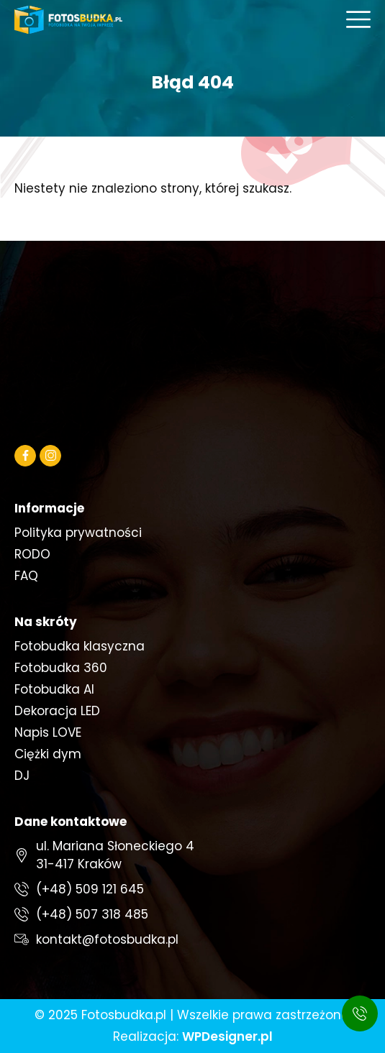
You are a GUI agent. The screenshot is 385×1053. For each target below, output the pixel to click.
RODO (32, 554)
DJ (22, 775)
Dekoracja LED (57, 710)
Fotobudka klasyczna (79, 646)
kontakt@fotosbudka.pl (107, 939)
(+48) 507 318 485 (92, 914)
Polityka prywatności (78, 532)
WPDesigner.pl (227, 1036)
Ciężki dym (47, 754)
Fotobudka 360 (60, 667)
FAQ (26, 575)
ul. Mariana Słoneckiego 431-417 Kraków (115, 855)
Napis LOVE (47, 732)
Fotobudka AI (54, 689)
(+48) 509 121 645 (90, 889)
